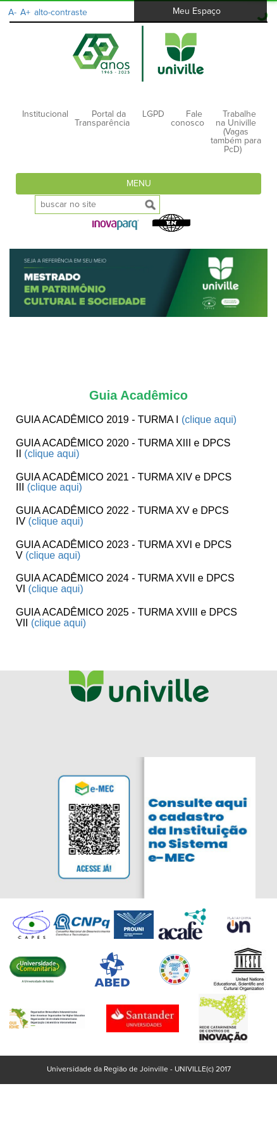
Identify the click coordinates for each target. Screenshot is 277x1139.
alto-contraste (60, 12)
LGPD (153, 114)
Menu (138, 183)
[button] (116, 225)
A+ (25, 12)
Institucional (45, 114)
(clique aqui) (209, 419)
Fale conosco (187, 119)
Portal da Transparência (102, 119)
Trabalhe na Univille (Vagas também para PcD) (236, 132)
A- (12, 12)
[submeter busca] (150, 204)
